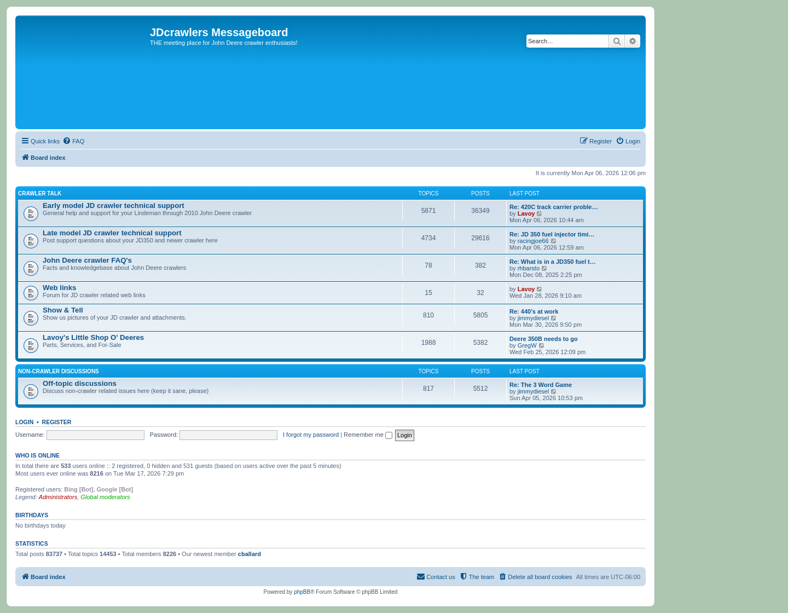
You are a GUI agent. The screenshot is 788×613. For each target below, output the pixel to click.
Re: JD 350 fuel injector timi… (551, 234)
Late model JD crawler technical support (112, 233)
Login (24, 422)
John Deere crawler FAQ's (87, 260)
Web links (59, 288)
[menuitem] (73, 141)
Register (57, 422)
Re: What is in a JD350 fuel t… (552, 261)
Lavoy (526, 213)
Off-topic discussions (80, 383)
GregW (527, 345)
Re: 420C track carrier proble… (553, 207)
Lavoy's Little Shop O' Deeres (93, 337)
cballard (249, 554)
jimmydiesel (533, 318)
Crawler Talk (39, 193)
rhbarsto (529, 268)
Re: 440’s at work (533, 311)
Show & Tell (63, 310)
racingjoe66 (533, 241)
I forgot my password (311, 434)
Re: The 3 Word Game (540, 384)
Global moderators (105, 497)
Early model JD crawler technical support (113, 205)
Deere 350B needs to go (543, 339)
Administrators (58, 497)
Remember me (368, 434)
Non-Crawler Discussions (58, 371)
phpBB (302, 592)
